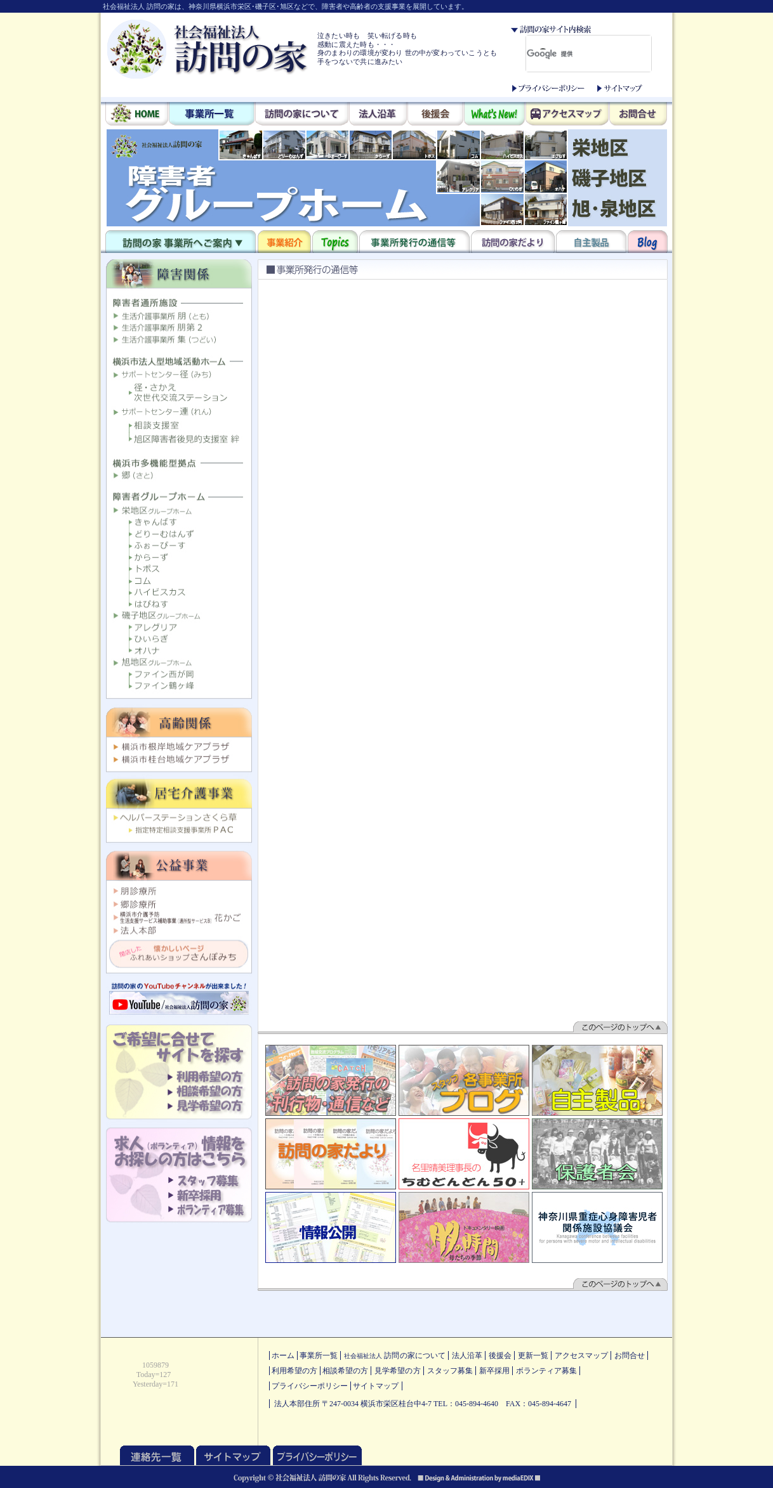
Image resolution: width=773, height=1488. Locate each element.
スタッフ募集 (450, 1370)
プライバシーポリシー (548, 88)
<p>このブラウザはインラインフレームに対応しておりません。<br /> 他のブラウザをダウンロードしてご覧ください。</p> (387, 177)
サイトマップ (619, 88)
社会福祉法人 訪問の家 (207, 49)
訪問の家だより (513, 241)
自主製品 (591, 241)
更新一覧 (533, 1355)
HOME (136, 115)
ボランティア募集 (546, 1370)
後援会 (435, 115)
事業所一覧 (211, 115)
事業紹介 (284, 241)
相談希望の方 (345, 1370)
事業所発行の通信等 (414, 241)
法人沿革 (378, 115)
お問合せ (638, 115)
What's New (494, 115)
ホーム (283, 1355)
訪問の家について (301, 115)
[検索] (568, 53)
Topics (335, 241)
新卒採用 (494, 1370)
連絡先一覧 (157, 1455)
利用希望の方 (294, 1370)
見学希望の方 (397, 1370)
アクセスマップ (567, 115)
